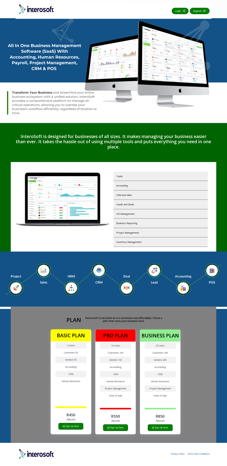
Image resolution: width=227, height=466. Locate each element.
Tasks (119, 176)
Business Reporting (126, 223)
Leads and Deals (125, 204)
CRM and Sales (124, 195)
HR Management (125, 213)
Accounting (122, 185)
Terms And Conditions (198, 453)
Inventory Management (129, 241)
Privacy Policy (177, 453)
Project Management (127, 232)
